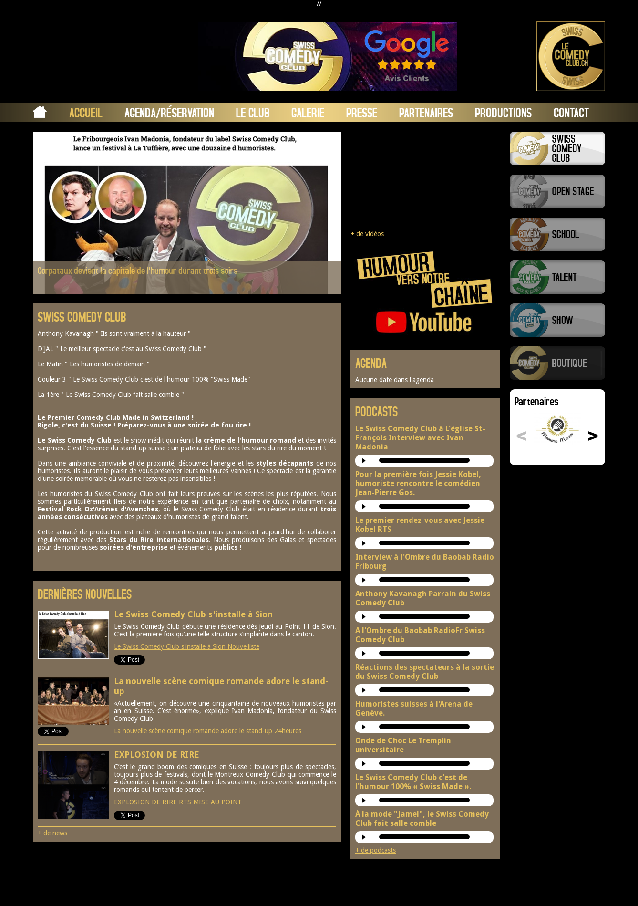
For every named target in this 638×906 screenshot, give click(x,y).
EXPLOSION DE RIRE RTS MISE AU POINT (178, 802)
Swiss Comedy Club (557, 148)
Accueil (86, 112)
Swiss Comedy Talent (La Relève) (557, 277)
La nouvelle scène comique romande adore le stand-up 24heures (207, 731)
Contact (571, 112)
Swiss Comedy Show (557, 320)
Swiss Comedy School (557, 234)
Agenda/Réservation (169, 112)
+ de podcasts (375, 850)
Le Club (252, 112)
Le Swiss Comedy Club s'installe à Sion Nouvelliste (186, 646)
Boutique (557, 363)
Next (325, 212)
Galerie (307, 112)
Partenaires (426, 112)
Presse (361, 112)
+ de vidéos (367, 234)
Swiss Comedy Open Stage (557, 191)
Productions (503, 112)
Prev (48, 212)
